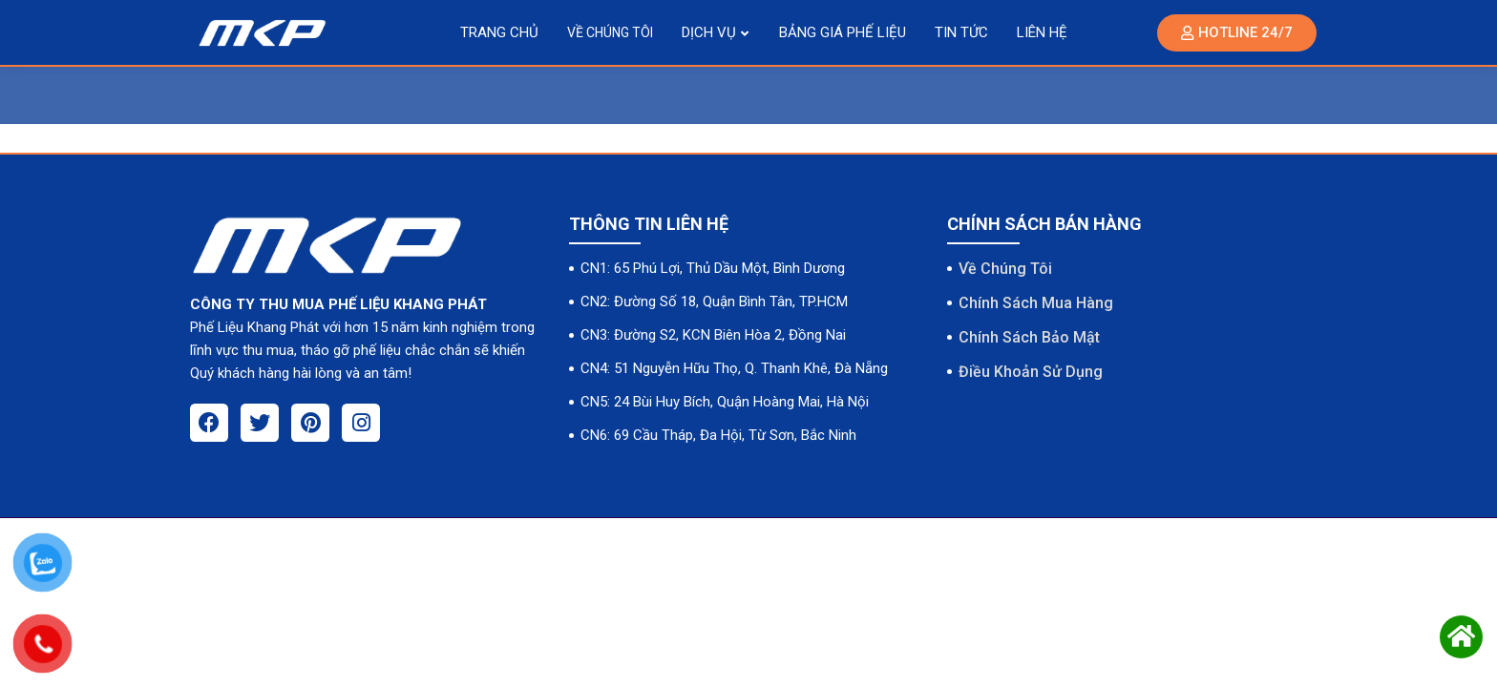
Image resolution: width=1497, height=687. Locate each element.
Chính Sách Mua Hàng (1036, 303)
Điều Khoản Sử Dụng (1031, 372)
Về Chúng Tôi (1005, 269)
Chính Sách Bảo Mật (1029, 337)
